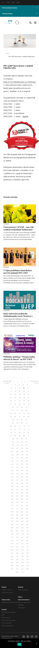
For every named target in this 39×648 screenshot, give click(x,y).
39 (19, 404)
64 (13, 423)
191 (27, 518)
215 (27, 537)
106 (22, 451)
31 (28, 397)
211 (27, 534)
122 (22, 464)
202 (22, 528)
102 (22, 448)
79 (15, 432)
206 (22, 531)
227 (27, 547)
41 (28, 404)
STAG (8, 2)
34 (19, 401)
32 (11, 401)
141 (17, 480)
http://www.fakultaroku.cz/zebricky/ (19, 82)
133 (17, 474)
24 (19, 394)
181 (17, 512)
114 (22, 458)
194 (22, 521)
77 (28, 429)
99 (26, 445)
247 (27, 563)
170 (22, 502)
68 (11, 426)
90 (22, 439)
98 (22, 445)
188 (12, 518)
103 (27, 448)
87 (28, 436)
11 (27, 385)
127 (27, 467)
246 (22, 563)
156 (12, 493)
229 (17, 550)
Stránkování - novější (7, 382)
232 (12, 553)
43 (17, 407)
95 (26, 442)
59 (28, 417)
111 (27, 455)
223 (27, 543)
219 (27, 540)
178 (22, 509)
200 (12, 528)
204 (12, 531)
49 (26, 410)
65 (17, 423)
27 (11, 397)
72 (28, 426)
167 (27, 499)
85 (19, 436)
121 (17, 464)
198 (22, 524)
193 (17, 521)
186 (22, 515)
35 (24, 401)
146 (22, 483)
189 (17, 518)
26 (28, 394)
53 (24, 413)
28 (15, 397)
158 (22, 493)
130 (22, 470)
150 (22, 486)
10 (23, 385)
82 (28, 432)
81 (24, 432)
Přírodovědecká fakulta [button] (19, 8)
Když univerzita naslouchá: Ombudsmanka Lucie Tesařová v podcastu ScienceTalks (18, 316)
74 (15, 429)
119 (27, 461)
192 (12, 521)
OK (19, 644)
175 (27, 505)
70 (20, 426)
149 (17, 486)
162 (22, 496)
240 (12, 559)
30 (24, 397)
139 (27, 477)
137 (17, 477)
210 (23, 534)
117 (17, 461)
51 (15, 413)
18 (15, 391)
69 (15, 426)
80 (20, 432)
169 (17, 502)
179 (27, 509)
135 (27, 474)
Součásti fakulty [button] (19, 13)
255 (27, 569)
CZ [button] (3, 2)
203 (27, 528)
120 (12, 464)
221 (17, 543)
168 (12, 502)
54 (28, 413)
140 (12, 480)
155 (27, 490)
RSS (16, 636)
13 (15, 388)
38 (15, 404)
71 (24, 426)
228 (12, 550)
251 (27, 566)
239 (27, 556)
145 (17, 483)
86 (24, 436)
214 (22, 537)
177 (17, 509)
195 (27, 521)
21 (28, 391)
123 (27, 464)
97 (17, 445)
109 (17, 455)
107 (27, 451)
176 (12, 509)
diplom (25, 116)
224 (12, 547)
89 (17, 439)
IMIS (13, 2)
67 (26, 423)
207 (27, 531)
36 (28, 401)
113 (17, 458)
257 (22, 572)
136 (12, 477)
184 (12, 515)
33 (15, 401)
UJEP (18, 2)
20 (24, 391)
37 (11, 404)
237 (17, 556)
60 (13, 420)
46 (13, 410)
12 (11, 388)
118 (22, 461)
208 (12, 534)
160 (12, 496)
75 (19, 429)
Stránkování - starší (34, 382)
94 (22, 442)
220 (12, 543)
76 (24, 429)
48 (22, 410)
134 (22, 474)
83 (11, 436)
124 (12, 467)
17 (11, 391)
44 (22, 407)
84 (15, 436)
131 (27, 470)
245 (17, 563)
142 (22, 480)
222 (22, 543)
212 (12, 537)
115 (27, 458)
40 (24, 404)
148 (12, 486)
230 (22, 550)
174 (22, 505)
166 (22, 499)
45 (26, 407)
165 (17, 499)
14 (19, 388)
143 (27, 480)
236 (12, 556)
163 (27, 496)
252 (12, 569)
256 (17, 572)
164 (12, 499)
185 (17, 515)
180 (12, 512)
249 (17, 566)
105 (17, 451)
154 (22, 490)
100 (12, 448)
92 (13, 442)
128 (12, 470)
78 (11, 432)
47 (17, 410)
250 (22, 566)
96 (13, 445)
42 (13, 407)
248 (12, 566)
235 (27, 553)
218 (22, 540)
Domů (7, 53)
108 (12, 455)
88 (13, 439)
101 (17, 448)
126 (22, 467)
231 (27, 550)
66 (22, 423)
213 (17, 537)
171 (27, 502)
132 (12, 474)
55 (11, 417)
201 (17, 528)
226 (22, 547)
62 (22, 420)
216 (12, 540)
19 (19, 391)
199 (27, 524)
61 (17, 420)
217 (17, 540)
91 (26, 439)
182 (22, 512)
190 (22, 518)
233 (17, 553)
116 (13, 461)
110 (22, 455)
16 (28, 388)
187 (27, 515)
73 (11, 429)
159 (27, 493)
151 (27, 486)
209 (17, 534)
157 (17, 493)
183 (27, 512)
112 (13, 458)
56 (15, 417)
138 (22, 477)
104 (12, 451)
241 (17, 559)
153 (17, 490)
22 (11, 394)
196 (12, 524)
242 (22, 559)
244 (12, 563)
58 (24, 417)
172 (12, 505)
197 (17, 524)
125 (17, 467)
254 (22, 569)
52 (19, 413)
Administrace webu (8, 636)
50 (11, 413)
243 (27, 559)
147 (27, 483)
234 (22, 553)
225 (17, 547)
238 (22, 556)
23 (15, 394)
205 (17, 531)
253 (17, 569)
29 (19, 397)
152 (12, 490)
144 (12, 483)
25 (24, 394)
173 (17, 505)
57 (19, 417)
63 (26, 420)
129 (17, 470)
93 (17, 442)
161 (17, 496)
